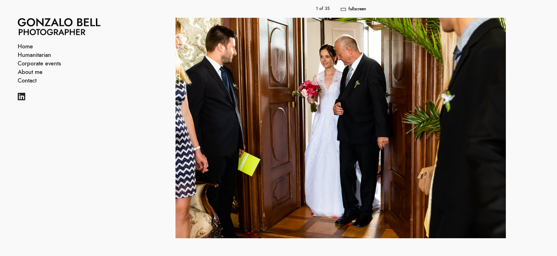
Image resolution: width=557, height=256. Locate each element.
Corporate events (39, 63)
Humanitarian (34, 55)
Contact (27, 81)
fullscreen (357, 9)
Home (25, 46)
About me (30, 72)
